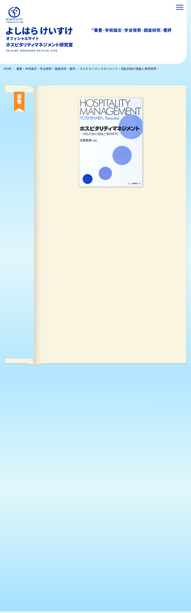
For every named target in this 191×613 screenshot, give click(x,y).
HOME (7, 68)
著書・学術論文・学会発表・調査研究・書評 (45, 68)
